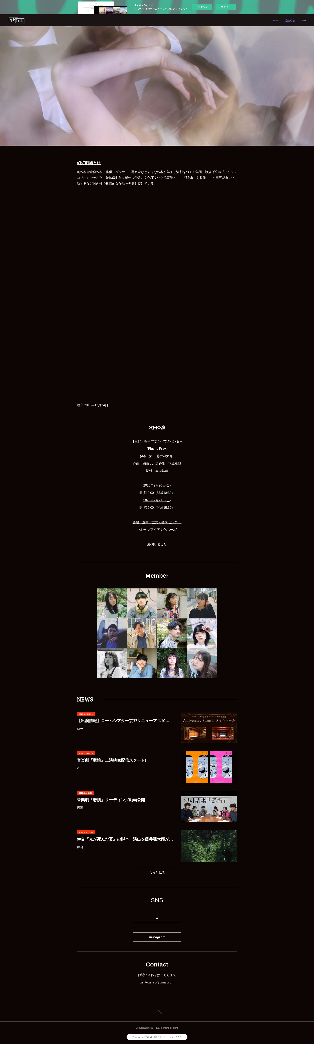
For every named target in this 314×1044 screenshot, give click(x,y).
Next (303, 20)
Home (276, 20)
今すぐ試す (201, 6)
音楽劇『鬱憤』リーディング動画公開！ (113, 800)
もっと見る (157, 872)
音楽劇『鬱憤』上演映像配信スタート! (111, 760)
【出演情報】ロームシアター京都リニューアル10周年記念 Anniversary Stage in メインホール (125, 721)
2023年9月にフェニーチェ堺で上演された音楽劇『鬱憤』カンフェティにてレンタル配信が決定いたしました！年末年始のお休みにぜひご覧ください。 (125, 773)
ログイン (226, 7)
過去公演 (290, 20)
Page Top (157, 1011)
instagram (157, 937)
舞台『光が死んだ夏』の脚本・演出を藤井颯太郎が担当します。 (125, 839)
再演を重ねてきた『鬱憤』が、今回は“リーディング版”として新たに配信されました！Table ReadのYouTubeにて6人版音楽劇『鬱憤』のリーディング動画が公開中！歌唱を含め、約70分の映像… (124, 813)
